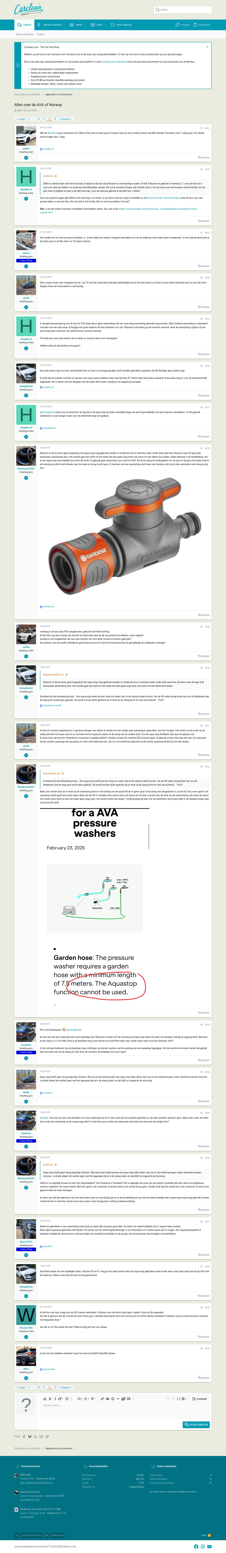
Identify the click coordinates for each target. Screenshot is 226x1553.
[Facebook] (196, 1546)
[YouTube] (209, 1546)
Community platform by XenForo (45, 1546)
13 (55, 119)
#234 (207, 1072)
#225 (207, 318)
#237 (207, 1221)
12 (49, 119)
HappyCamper (136, 1487)
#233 (207, 1024)
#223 (207, 232)
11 (44, 119)
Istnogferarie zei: (51, 773)
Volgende (65, 119)
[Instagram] (203, 1546)
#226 (207, 366)
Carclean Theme (31, 1535)
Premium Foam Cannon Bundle (163, 198)
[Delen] (201, 128)
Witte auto (25, 1474)
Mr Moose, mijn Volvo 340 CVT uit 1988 (40, 1509)
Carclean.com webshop (114, 61)
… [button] (34, 119)
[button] (64, 25)
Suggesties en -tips (30, 1499)
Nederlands (57, 1535)
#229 (207, 627)
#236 (207, 1158)
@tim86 (44, 1118)
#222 (207, 169)
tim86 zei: (48, 176)
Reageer (205, 157)
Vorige (21, 119)
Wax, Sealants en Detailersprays (36, 1482)
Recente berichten (30, 1466)
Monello (52, 133)
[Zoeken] (183, 9)
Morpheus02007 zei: (53, 674)
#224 (207, 277)
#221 (207, 128)
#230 (207, 668)
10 (38, 119)
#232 (207, 766)
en (52, 705)
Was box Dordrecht (30, 1492)
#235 (207, 1113)
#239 (207, 1307)
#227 (207, 407)
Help (203, 1535)
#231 (207, 725)
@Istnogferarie (47, 412)
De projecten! (27, 1517)
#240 (207, 1348)
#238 (207, 1266)
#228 (207, 448)
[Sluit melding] (207, 47)
